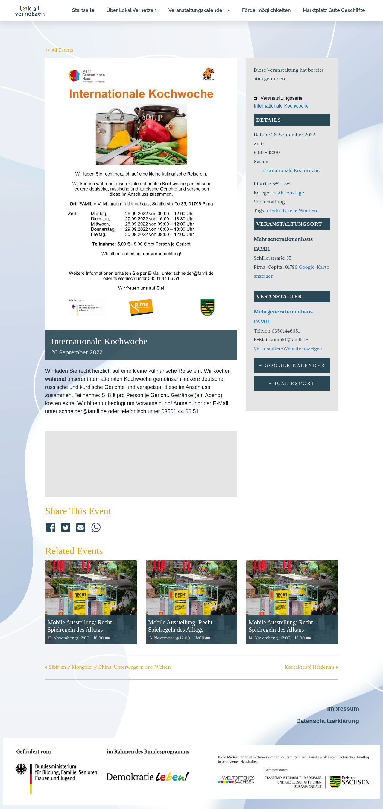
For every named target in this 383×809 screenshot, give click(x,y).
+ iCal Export (292, 383)
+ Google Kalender (292, 365)
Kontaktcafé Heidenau (311, 667)
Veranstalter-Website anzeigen (288, 348)
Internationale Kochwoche (290, 170)
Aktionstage (291, 193)
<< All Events (59, 50)
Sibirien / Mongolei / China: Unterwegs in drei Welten (108, 667)
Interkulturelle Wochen (291, 210)
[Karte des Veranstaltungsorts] (141, 463)
